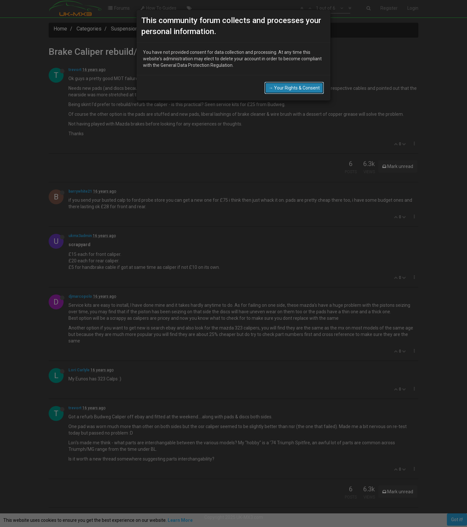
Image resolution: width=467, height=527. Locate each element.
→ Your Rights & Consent (294, 87)
